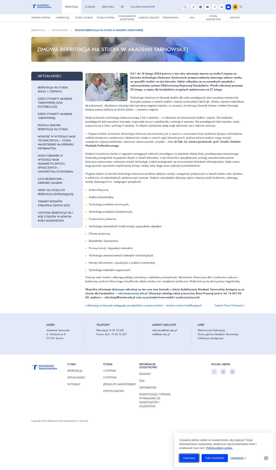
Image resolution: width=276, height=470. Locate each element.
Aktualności (60, 30)
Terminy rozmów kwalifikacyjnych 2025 (54, 203)
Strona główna (40, 17)
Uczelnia (90, 6)
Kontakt (235, 17)
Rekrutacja (71, 6)
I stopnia (109, 371)
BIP (122, 6)
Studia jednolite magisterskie (127, 18)
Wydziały (73, 384)
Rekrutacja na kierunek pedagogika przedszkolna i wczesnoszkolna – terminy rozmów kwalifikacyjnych (144, 305)
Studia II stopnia (106, 17)
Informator (147, 388)
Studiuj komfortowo (213, 18)
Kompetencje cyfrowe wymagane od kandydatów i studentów (155, 400)
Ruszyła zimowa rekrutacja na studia (53, 127)
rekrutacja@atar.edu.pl (164, 330)
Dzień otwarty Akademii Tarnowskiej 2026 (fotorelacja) (55, 103)
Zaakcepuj (189, 458)
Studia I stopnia (84, 17)
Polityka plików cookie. (219, 448)
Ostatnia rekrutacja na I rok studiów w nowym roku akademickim (55, 217)
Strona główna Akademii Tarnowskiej (218, 334)
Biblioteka (108, 6)
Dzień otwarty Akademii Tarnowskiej (55, 116)
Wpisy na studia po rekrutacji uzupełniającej (55, 192)
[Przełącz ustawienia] (238, 458)
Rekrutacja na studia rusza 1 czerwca (53, 89)
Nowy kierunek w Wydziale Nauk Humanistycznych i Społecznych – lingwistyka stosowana (55, 164)
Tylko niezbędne (214, 458)
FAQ (192, 17)
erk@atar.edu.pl (161, 334)
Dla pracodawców (143, 6)
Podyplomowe (170, 17)
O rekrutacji (62, 17)
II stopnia (110, 377)
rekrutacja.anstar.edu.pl (132, 293)
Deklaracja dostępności (211, 338)
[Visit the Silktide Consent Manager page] (266, 458)
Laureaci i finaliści (148, 17)
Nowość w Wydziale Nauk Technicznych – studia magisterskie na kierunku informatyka (57, 142)
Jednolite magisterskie (119, 384)
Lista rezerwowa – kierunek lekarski (51, 181)
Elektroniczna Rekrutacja (211, 330)
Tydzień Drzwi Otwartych (228, 305)
